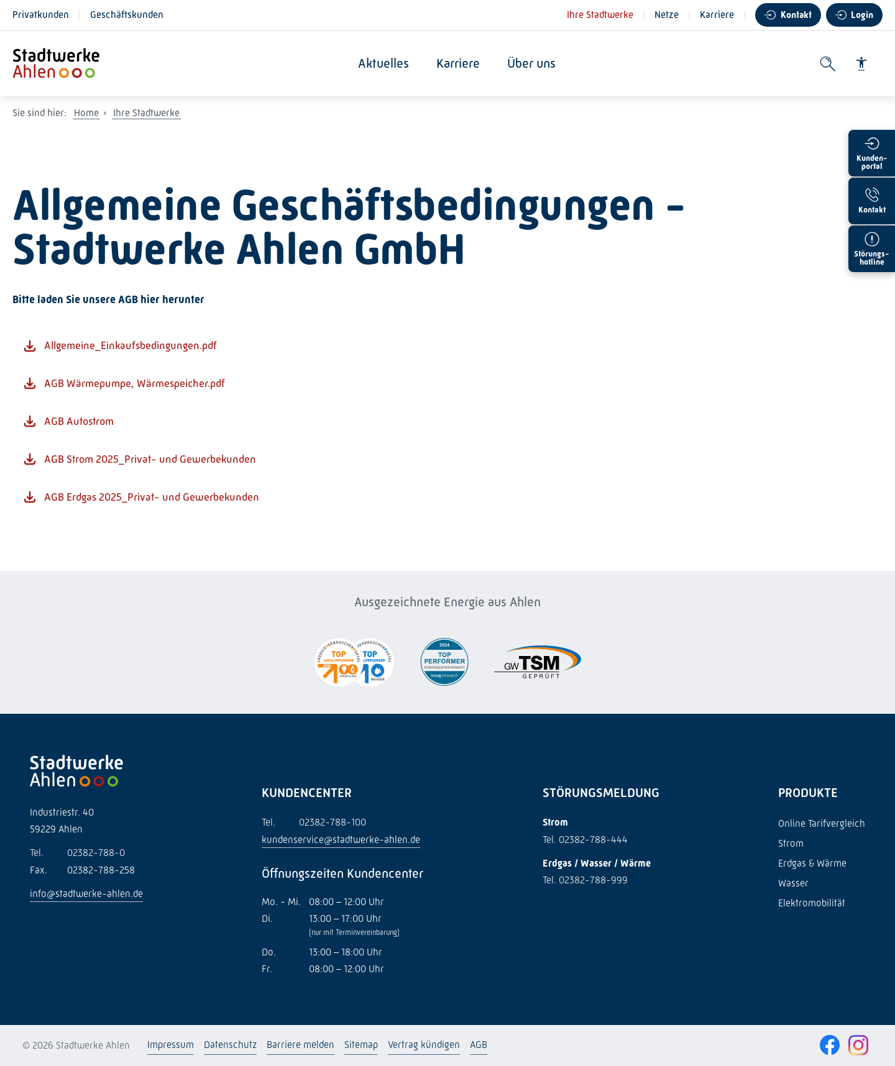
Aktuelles (387, 63)
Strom (791, 843)
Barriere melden (300, 1044)
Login (862, 14)
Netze (666, 14)
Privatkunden (40, 14)
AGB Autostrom (79, 421)
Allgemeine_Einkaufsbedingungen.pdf (130, 345)
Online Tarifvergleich (821, 823)
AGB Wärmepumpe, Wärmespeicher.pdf (134, 383)
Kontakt (796, 14)
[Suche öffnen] (828, 64)
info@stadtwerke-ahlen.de (86, 894)
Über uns (535, 63)
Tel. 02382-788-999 (585, 880)
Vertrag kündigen (424, 1044)
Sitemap (361, 1044)
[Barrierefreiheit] (861, 64)
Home (86, 113)
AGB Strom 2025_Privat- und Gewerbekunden (150, 459)
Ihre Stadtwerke (600, 14)
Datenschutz (230, 1044)
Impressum (170, 1044)
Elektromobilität (811, 903)
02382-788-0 (77, 852)
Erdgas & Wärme (812, 863)
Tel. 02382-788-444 (585, 839)
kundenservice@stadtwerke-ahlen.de (341, 839)
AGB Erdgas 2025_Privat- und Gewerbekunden (151, 497)
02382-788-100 (314, 822)
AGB (478, 1044)
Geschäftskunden (126, 14)
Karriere (717, 14)
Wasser (793, 883)
